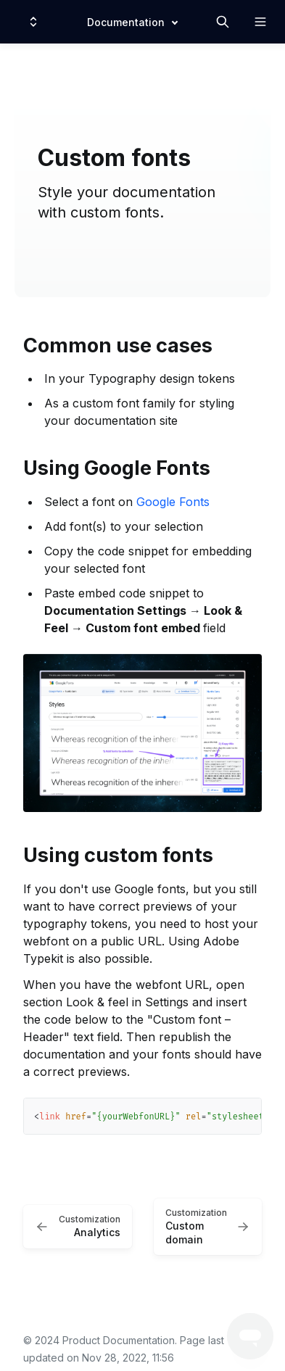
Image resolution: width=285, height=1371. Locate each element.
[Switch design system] (33, 22)
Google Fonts (173, 501)
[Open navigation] (260, 22)
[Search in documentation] (223, 22)
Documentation (126, 22)
